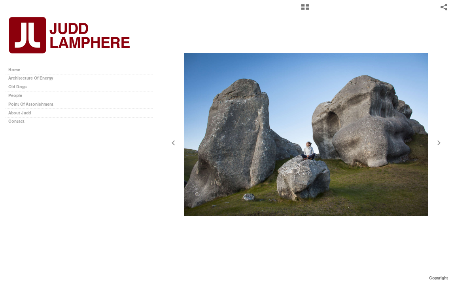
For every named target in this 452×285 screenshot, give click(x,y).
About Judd (19, 113)
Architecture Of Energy (30, 78)
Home (14, 69)
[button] (305, 10)
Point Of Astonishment (30, 104)
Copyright (438, 278)
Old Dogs (17, 86)
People (15, 95)
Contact (16, 121)
